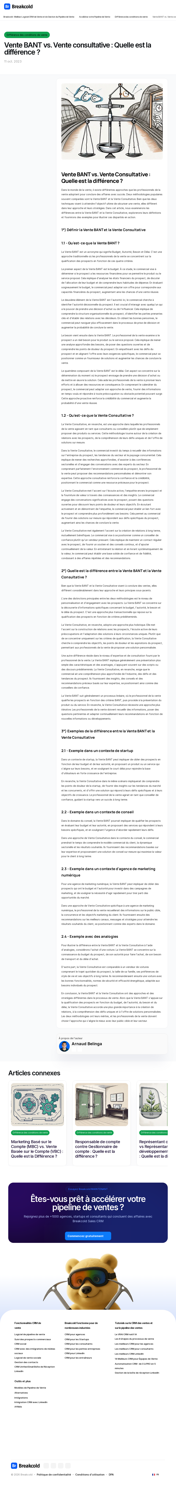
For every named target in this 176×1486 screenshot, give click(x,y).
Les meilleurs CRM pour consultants (134, 1348)
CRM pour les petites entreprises (82, 1348)
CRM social (20, 1343)
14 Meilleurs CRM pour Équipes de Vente (136, 1358)
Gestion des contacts (26, 1362)
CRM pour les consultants (78, 1343)
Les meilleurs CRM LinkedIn (129, 1353)
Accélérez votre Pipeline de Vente (94, 16)
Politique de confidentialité (54, 1474)
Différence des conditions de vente (131, 16)
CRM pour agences (75, 1334)
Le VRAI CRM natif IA (126, 1334)
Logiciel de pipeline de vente (29, 1334)
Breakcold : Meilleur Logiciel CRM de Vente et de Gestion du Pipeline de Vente (38, 16)
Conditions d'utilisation (89, 1474)
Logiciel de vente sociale (27, 1357)
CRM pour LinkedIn (75, 1353)
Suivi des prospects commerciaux (32, 1339)
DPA (111, 1474)
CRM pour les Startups (77, 1339)
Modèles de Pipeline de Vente (30, 1387)
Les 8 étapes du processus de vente (134, 1338)
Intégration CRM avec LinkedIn (30, 1402)
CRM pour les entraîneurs (78, 1357)
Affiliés (18, 1406)
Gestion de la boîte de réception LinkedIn (137, 1372)
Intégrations (21, 1397)
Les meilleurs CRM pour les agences (134, 1343)
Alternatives (21, 1392)
